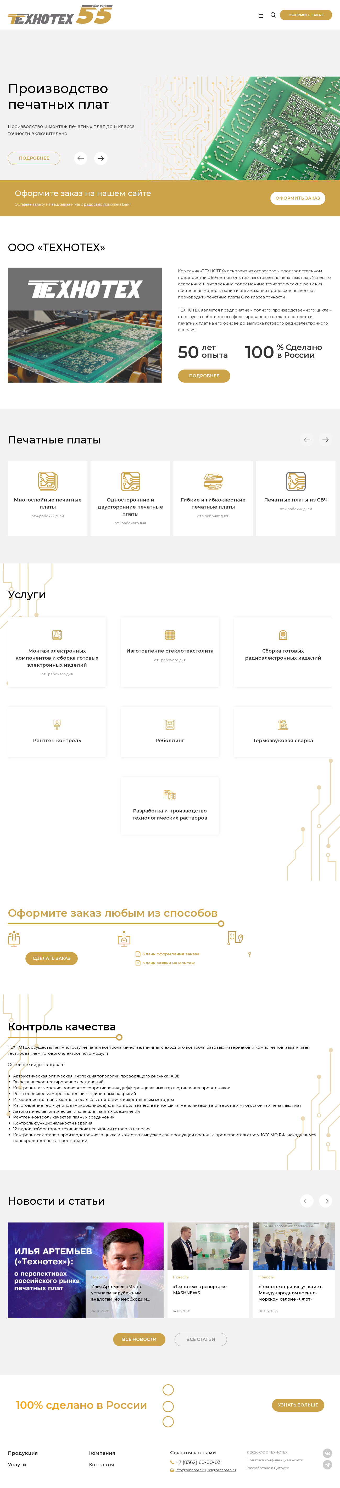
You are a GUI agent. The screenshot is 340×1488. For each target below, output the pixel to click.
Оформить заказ (306, 15)
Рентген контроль (57, 740)
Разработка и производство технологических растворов (169, 814)
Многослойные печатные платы (48, 503)
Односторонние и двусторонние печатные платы (130, 507)
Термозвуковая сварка (283, 740)
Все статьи (200, 1339)
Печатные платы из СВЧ (296, 500)
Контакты (101, 1465)
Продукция (23, 1453)
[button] (82, 158)
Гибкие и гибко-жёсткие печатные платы (213, 503)
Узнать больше (298, 1405)
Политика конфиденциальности (275, 1460)
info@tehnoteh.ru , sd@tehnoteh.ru (206, 1470)
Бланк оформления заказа (170, 953)
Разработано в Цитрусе (268, 1468)
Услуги (17, 1465)
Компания (102, 1453)
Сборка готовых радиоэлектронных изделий (283, 654)
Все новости (139, 1339)
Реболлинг (170, 740)
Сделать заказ (52, 958)
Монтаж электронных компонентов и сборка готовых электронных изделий (56, 658)
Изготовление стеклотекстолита (170, 651)
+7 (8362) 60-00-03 (198, 1462)
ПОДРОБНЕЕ (204, 375)
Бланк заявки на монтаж (168, 962)
